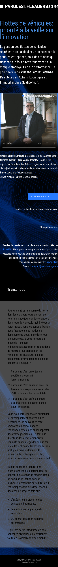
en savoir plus (50, 262)
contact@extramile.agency (45, 266)
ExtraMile (7, 249)
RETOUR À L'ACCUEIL (43, 196)
